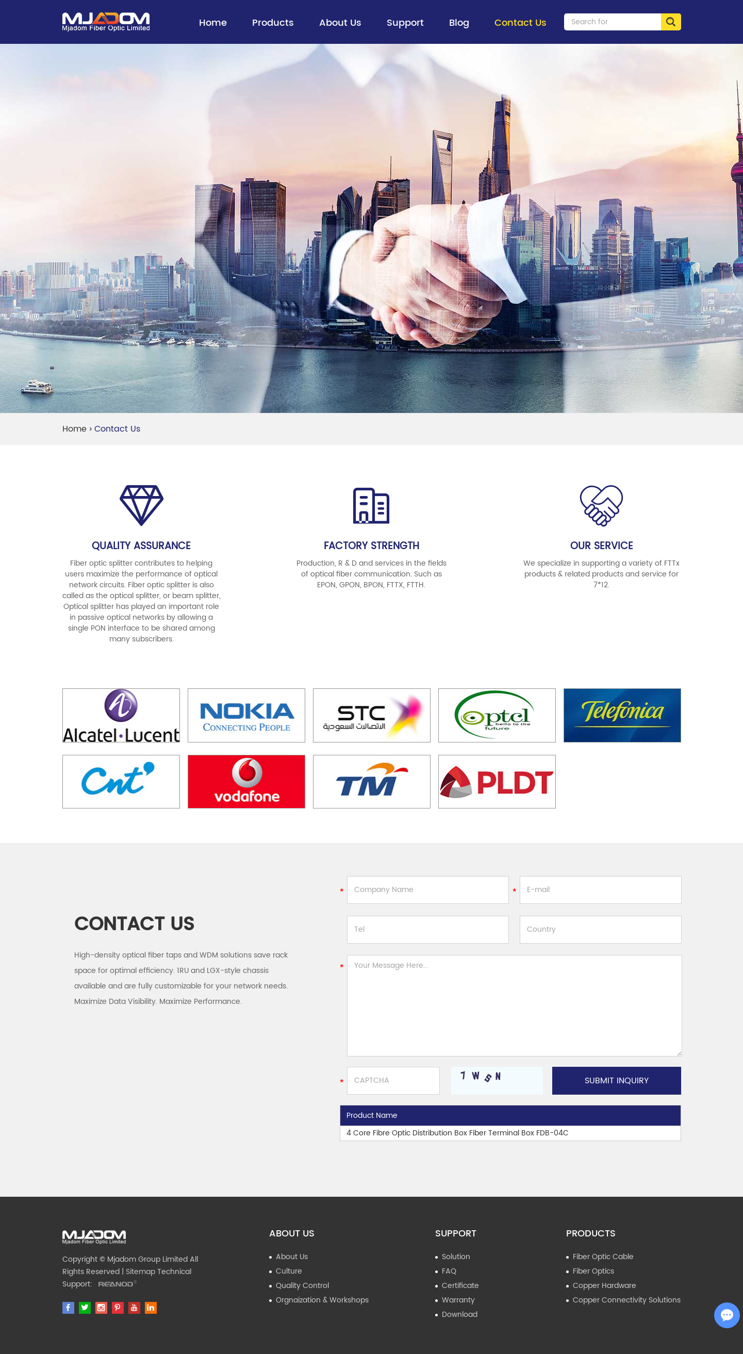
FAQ (449, 1271)
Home (213, 22)
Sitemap (140, 1272)
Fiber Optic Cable (603, 1257)
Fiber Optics (593, 1271)
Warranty (458, 1300)
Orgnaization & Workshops (322, 1300)
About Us (340, 29)
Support (405, 29)
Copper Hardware (604, 1286)
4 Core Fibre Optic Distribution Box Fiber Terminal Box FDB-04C (457, 1133)
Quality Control (302, 1286)
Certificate (460, 1286)
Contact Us (520, 22)
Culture (289, 1271)
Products (273, 29)
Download (459, 1314)
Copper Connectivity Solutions (627, 1300)
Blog (459, 22)
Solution (456, 1257)
